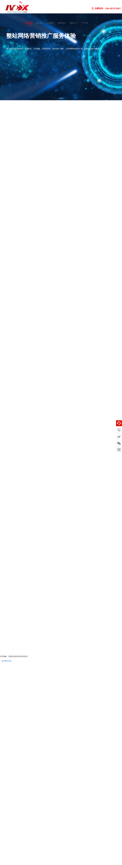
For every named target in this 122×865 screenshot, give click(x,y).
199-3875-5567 (113, 8)
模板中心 (74, 23)
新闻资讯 (62, 23)
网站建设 (39, 23)
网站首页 (28, 23)
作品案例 (50, 23)
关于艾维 (84, 23)
